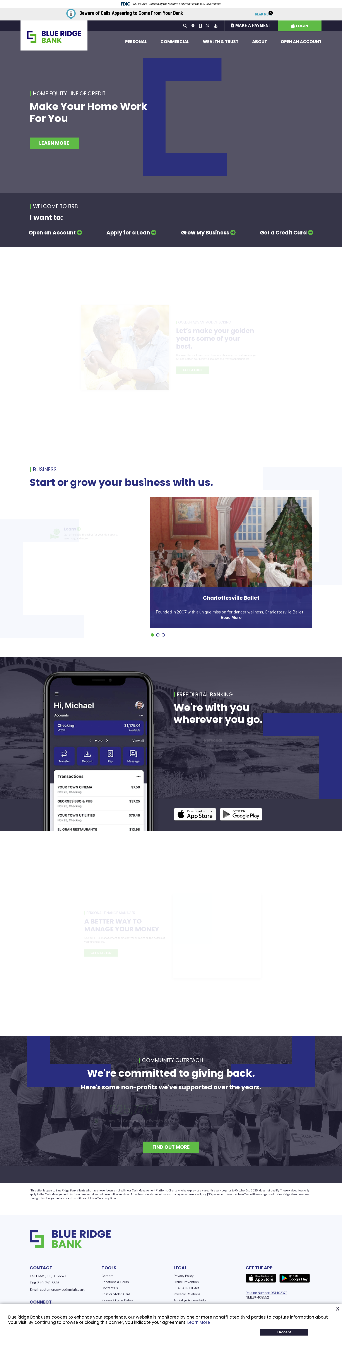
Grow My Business (205, 232)
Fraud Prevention (186, 1282)
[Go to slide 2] (157, 635)
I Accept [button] (284, 1332)
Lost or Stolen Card (116, 1294)
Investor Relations (187, 1294)
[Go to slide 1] (152, 635)
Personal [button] (136, 42)
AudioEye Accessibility (190, 1300)
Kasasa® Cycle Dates (117, 1300)
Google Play (294, 1278)
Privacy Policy (183, 1276)
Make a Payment (253, 25)
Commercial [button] (175, 42)
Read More (263, 14)
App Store (261, 1278)
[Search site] (185, 26)
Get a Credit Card (283, 232)
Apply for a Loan (128, 232)
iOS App (195, 815)
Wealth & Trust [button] (220, 42)
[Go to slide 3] (163, 635)
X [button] (337, 1309)
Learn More (198, 1322)
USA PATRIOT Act (186, 1288)
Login (302, 26)
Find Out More (171, 1147)
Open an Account (301, 42)
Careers (107, 1276)
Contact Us (110, 1288)
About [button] (259, 42)
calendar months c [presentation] (155, 1194)
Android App (241, 815)
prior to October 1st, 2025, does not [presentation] (248, 1190)
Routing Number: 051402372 (266, 1293)
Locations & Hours (115, 1282)
